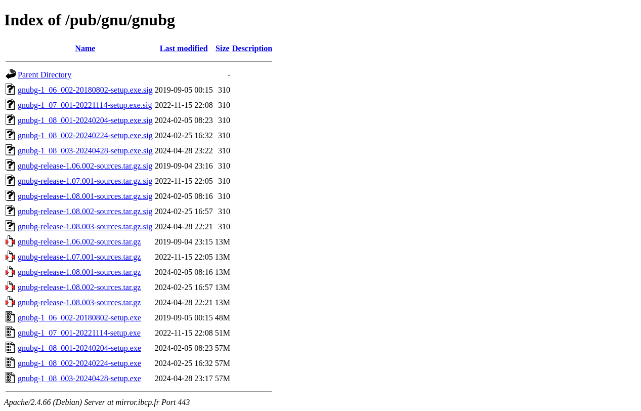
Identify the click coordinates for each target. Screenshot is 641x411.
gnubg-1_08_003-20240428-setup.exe (79, 378)
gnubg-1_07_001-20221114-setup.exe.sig (85, 105)
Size (223, 48)
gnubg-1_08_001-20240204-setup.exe (79, 348)
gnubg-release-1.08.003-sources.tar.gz (79, 302)
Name (85, 48)
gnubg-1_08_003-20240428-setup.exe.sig (85, 150)
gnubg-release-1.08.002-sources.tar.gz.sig (85, 211)
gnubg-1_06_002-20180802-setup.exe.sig (85, 90)
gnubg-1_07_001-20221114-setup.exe (79, 332)
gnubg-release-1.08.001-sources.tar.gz (79, 272)
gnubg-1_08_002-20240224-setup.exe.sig (85, 135)
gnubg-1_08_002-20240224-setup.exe (79, 363)
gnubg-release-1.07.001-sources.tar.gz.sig (85, 181)
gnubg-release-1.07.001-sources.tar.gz (79, 257)
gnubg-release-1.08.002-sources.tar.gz (79, 287)
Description (252, 48)
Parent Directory (44, 74)
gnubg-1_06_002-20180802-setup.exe (79, 317)
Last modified (184, 48)
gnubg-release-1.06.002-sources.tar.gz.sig (85, 165)
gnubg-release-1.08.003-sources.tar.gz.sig (85, 226)
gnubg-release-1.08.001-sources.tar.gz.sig (85, 196)
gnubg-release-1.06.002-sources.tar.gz (79, 241)
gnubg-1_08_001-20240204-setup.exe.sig (85, 120)
